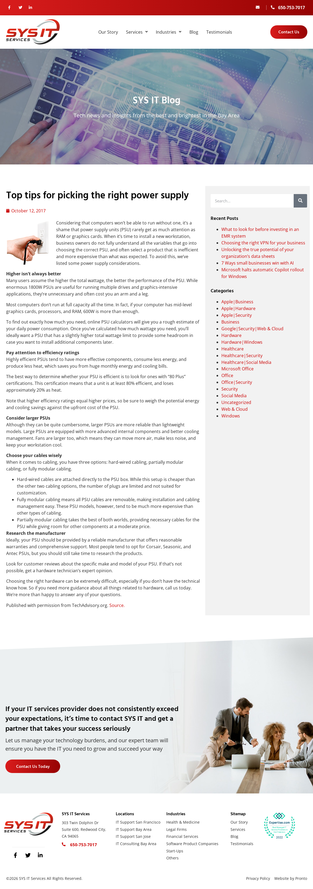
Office (227, 375)
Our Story (108, 32)
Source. (117, 605)
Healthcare (232, 349)
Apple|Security (236, 315)
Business (230, 322)
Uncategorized (236, 402)
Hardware (231, 335)
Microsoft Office (237, 369)
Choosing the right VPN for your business (263, 243)
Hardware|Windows (241, 342)
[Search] (300, 201)
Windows (230, 416)
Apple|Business (237, 302)
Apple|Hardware (238, 308)
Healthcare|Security (241, 356)
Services (137, 32)
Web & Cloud (234, 409)
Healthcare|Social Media (246, 362)
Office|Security (236, 382)
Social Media (234, 396)
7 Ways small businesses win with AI (257, 263)
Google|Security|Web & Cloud (252, 329)
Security (229, 389)
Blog (193, 32)
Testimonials (219, 32)
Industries (168, 32)
